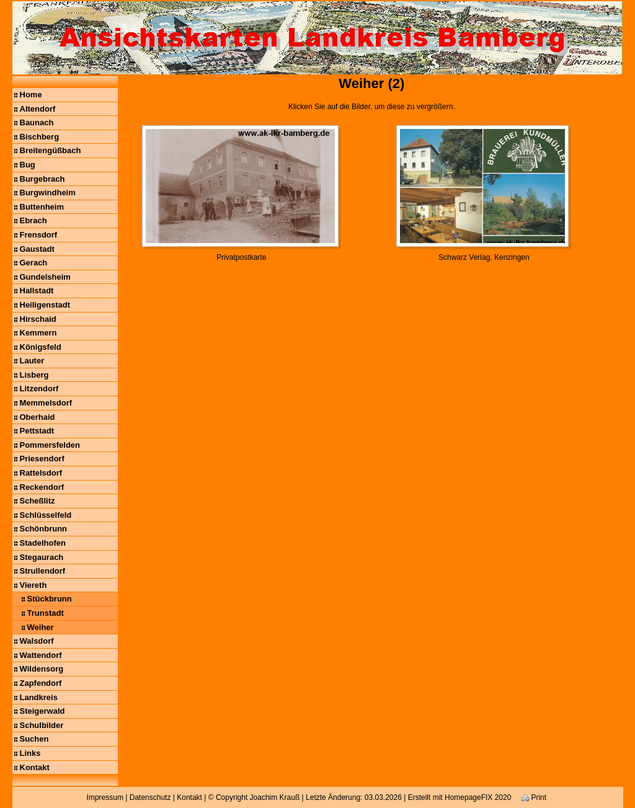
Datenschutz (150, 797)
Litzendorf (39, 388)
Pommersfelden (50, 445)
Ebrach (33, 220)
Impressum (105, 797)
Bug (27, 164)
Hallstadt (37, 290)
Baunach (37, 122)
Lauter (32, 360)
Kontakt (35, 767)
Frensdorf (39, 234)
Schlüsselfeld (46, 515)
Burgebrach (42, 179)
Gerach (34, 262)
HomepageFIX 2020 (478, 797)
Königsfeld (40, 347)
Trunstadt (45, 613)
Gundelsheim (45, 277)
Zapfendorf (41, 683)
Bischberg (40, 136)
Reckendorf (42, 487)
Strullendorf (43, 570)
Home (31, 94)
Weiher (40, 627)
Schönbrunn (44, 528)
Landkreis (39, 697)
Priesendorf (42, 458)
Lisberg (34, 375)
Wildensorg (42, 668)
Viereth (33, 585)
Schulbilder (42, 725)
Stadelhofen (43, 543)
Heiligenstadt (45, 304)
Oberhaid (37, 417)
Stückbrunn (49, 598)
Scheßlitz (37, 500)
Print (534, 797)
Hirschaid (38, 319)
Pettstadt (37, 430)
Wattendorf (41, 655)
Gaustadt (37, 249)
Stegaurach (42, 557)
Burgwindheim (48, 192)
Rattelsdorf (41, 472)
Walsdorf (37, 641)
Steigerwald (42, 711)
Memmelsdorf (46, 402)
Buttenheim (42, 206)
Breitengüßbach (50, 150)
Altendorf (38, 108)
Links (30, 753)
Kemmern (38, 332)
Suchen (34, 739)
